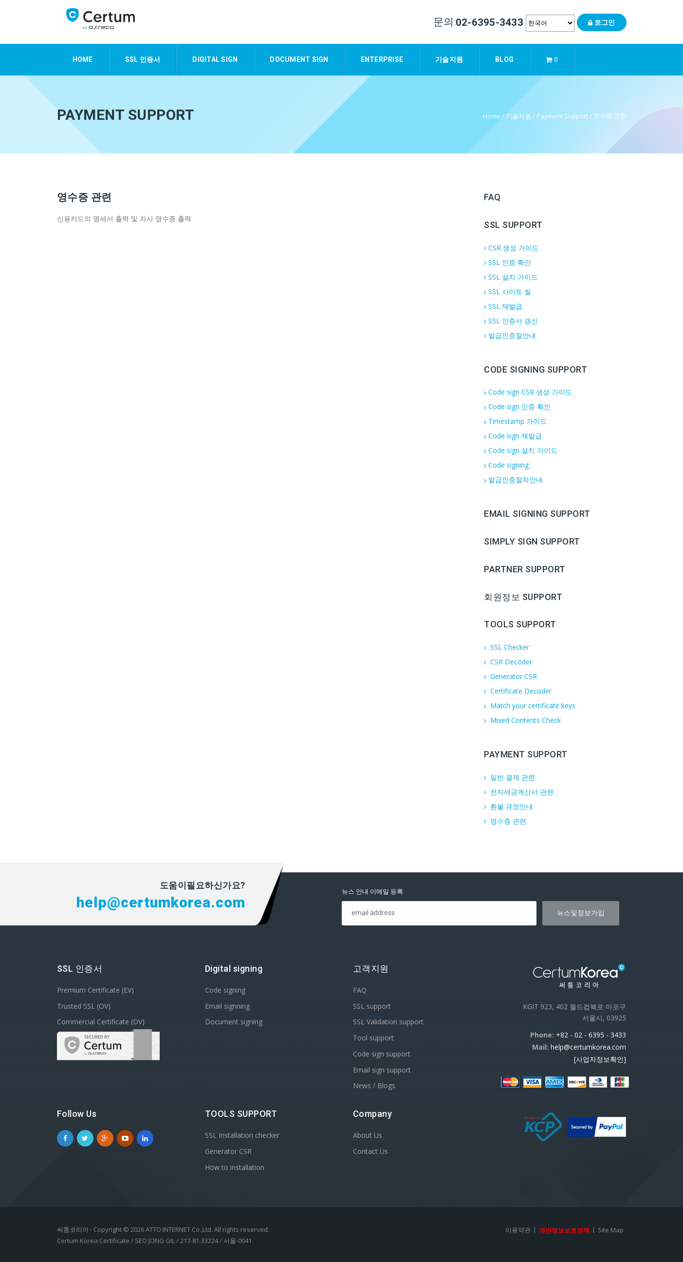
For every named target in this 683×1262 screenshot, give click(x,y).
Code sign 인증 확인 (517, 406)
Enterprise (382, 59)
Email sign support (382, 1069)
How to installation (234, 1166)
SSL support (372, 1005)
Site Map (611, 1229)
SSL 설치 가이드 (511, 277)
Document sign (299, 59)
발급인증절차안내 (513, 479)
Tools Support (520, 624)
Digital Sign (215, 59)
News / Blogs (374, 1085)
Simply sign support (532, 541)
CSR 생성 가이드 (511, 247)
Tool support (373, 1037)
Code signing (506, 465)
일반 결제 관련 (509, 777)
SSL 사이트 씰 (507, 291)
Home (83, 59)
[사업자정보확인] (600, 1059)
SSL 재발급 (503, 306)
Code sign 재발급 (513, 435)
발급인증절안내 (510, 335)
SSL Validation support (388, 1021)
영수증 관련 (505, 821)
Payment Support (562, 116)
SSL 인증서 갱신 (511, 320)
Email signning (227, 1005)
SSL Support (513, 225)
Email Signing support (537, 514)
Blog (504, 59)
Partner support (525, 569)
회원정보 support (523, 596)
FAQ (492, 197)
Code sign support (381, 1053)
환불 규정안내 (508, 806)
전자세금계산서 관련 (519, 791)
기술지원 (449, 59)
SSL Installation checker (242, 1135)
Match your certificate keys (529, 705)
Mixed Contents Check (522, 720)
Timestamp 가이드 (515, 421)
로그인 (601, 22)
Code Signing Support (535, 369)
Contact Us (370, 1151)
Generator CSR (510, 676)
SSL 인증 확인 (507, 262)
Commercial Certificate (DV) (101, 1021)
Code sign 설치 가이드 (520, 450)
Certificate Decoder (518, 691)
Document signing (233, 1021)
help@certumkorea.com (588, 1047)
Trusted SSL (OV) (84, 1005)
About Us (367, 1135)
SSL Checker (506, 647)
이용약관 (518, 1229)
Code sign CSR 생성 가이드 (528, 391)
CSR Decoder (508, 661)
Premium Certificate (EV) (95, 990)
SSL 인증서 (143, 59)
